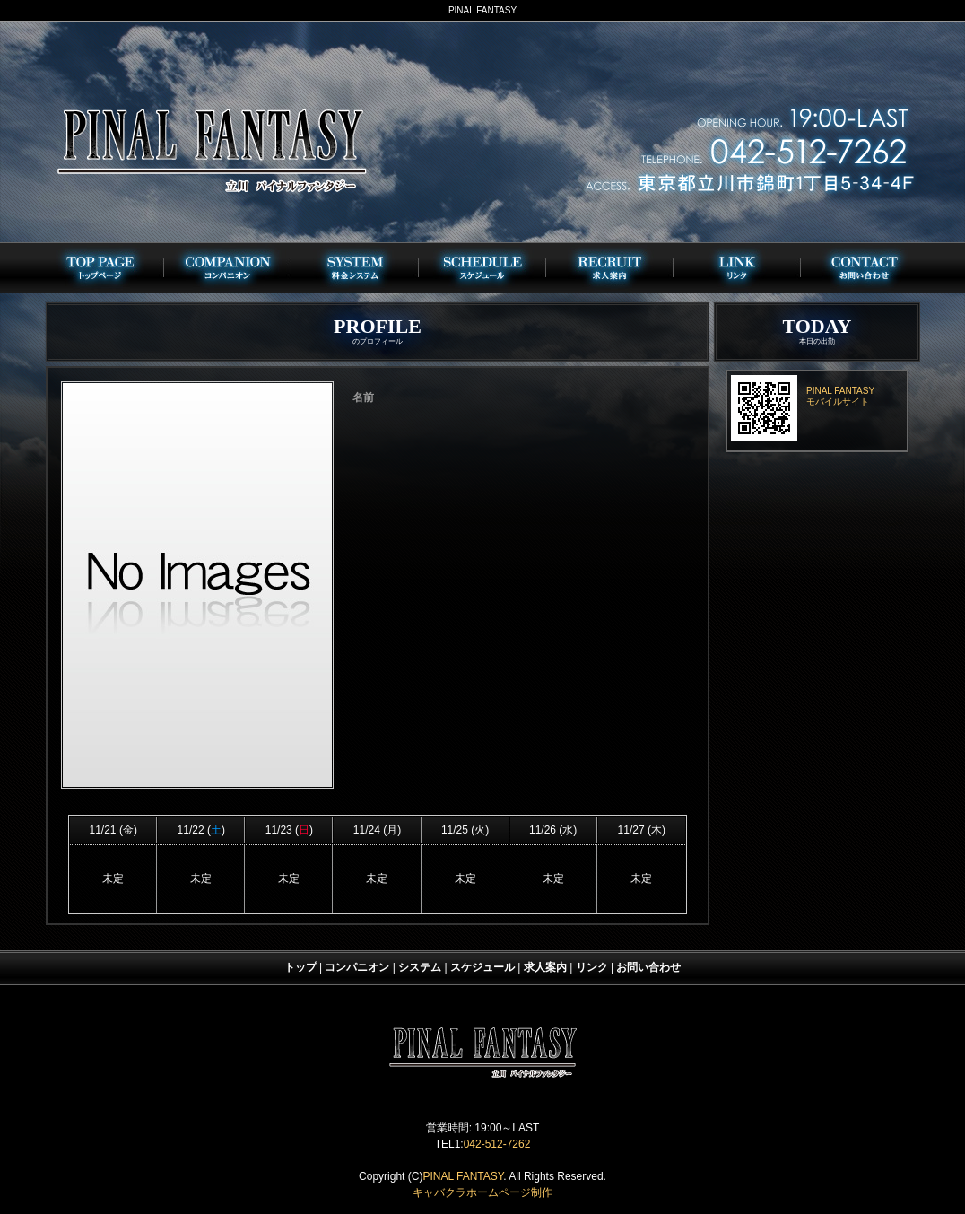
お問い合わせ (648, 967)
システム (419, 967)
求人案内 (545, 967)
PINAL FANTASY (462, 1176)
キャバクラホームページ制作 (482, 1192)
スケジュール (482, 967)
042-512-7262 (497, 1144)
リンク (592, 967)
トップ (300, 967)
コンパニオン (357, 967)
